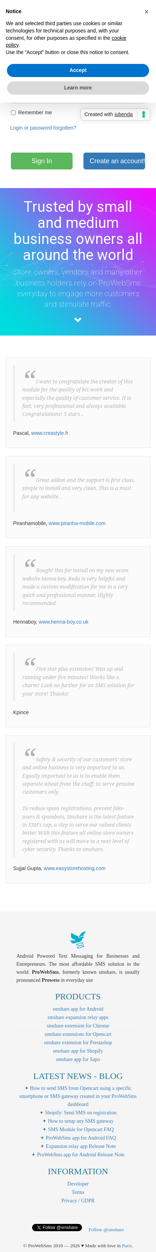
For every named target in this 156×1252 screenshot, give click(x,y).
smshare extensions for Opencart (77, 1034)
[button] (146, 12)
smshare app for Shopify (78, 1051)
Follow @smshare (106, 1229)
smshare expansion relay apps (78, 1017)
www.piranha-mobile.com (76, 523)
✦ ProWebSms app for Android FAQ (78, 1138)
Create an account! (117, 161)
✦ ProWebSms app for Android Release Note (77, 1154)
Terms (78, 1192)
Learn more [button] (78, 88)
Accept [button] (78, 70)
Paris (127, 1245)
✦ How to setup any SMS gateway (78, 1121)
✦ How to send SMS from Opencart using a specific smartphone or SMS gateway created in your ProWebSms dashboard (78, 1096)
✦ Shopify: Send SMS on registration (78, 1112)
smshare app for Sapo (78, 1059)
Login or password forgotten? (43, 128)
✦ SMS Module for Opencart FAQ (78, 1129)
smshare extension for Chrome (78, 1026)
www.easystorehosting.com (75, 868)
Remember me (31, 112)
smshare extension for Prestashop (78, 1042)
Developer (78, 1184)
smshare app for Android (78, 1009)
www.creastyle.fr (50, 433)
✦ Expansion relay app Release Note (78, 1146)
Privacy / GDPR (78, 1200)
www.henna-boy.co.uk (64, 622)
